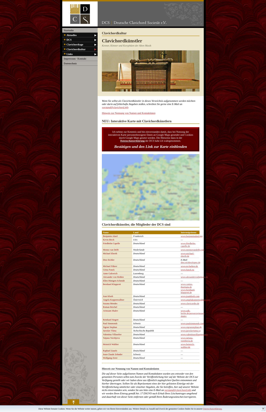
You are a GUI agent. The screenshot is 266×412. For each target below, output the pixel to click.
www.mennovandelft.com (192, 249)
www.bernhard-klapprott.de (188, 291)
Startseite (69, 30)
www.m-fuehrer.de (189, 266)
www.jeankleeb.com (190, 296)
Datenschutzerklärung (212, 409)
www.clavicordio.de (190, 303)
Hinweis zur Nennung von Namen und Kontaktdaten (128, 113)
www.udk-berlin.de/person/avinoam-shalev (193, 313)
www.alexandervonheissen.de (194, 277)
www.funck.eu (187, 269)
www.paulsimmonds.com (192, 323)
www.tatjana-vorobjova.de (187, 339)
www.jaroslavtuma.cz (191, 330)
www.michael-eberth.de (187, 255)
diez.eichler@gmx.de (190, 262)
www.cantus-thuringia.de (187, 285)
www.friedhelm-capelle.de (188, 245)
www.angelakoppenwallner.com (195, 299)
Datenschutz (70, 63)
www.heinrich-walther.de (187, 345)
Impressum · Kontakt (75, 58)
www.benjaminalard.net (192, 236)
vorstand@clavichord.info (115, 107)
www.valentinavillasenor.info (194, 334)
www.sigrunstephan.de (191, 327)
